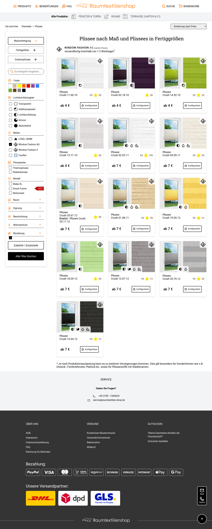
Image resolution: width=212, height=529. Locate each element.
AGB (28, 433)
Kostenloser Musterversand (101, 433)
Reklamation (93, 442)
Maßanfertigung (22, 40)
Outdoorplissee (26, 59)
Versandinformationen (98, 437)
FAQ (28, 447)
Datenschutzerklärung (37, 442)
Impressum (32, 437)
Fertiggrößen (26, 50)
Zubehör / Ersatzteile (26, 245)
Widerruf (91, 447)
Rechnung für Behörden (38, 451)
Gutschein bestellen (158, 441)
